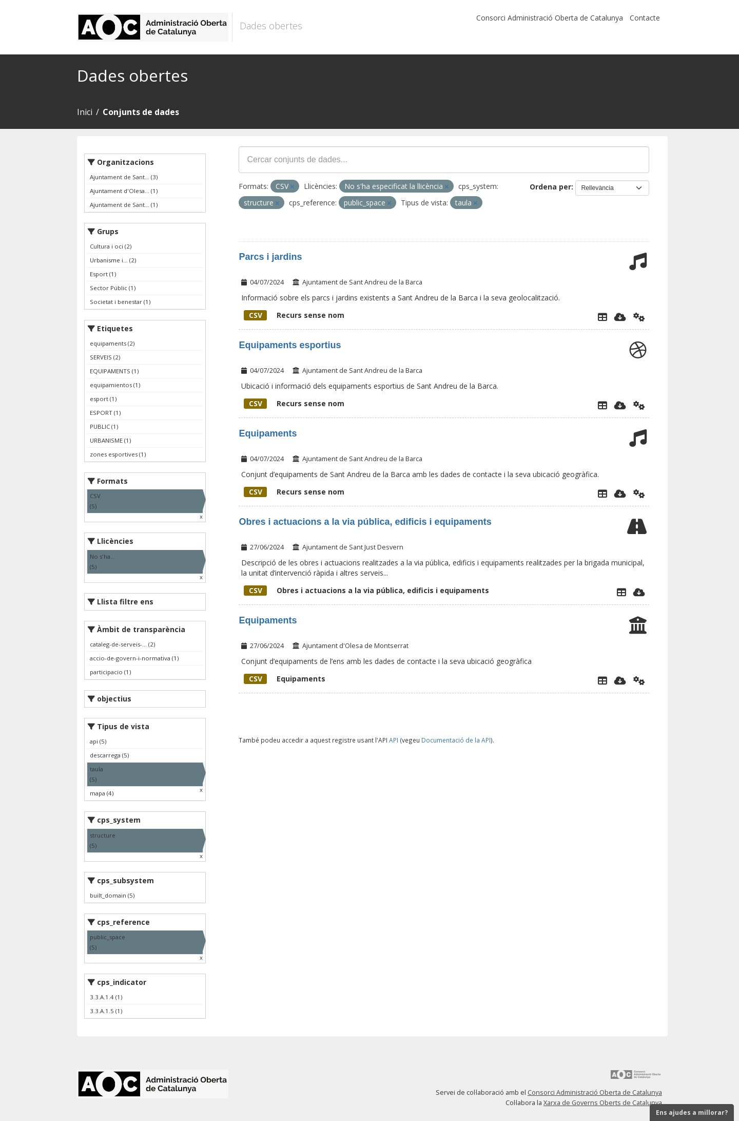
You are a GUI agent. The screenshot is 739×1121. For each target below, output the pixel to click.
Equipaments (268, 433)
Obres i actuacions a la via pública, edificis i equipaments (365, 522)
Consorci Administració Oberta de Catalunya (549, 18)
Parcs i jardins (270, 257)
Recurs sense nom (294, 315)
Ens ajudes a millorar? (692, 1112)
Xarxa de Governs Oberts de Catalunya (602, 1102)
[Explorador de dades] (602, 316)
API (393, 740)
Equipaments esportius (290, 345)
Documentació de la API (456, 740)
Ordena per (550, 187)
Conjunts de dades (141, 112)
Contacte (645, 18)
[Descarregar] (620, 316)
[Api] (639, 316)
